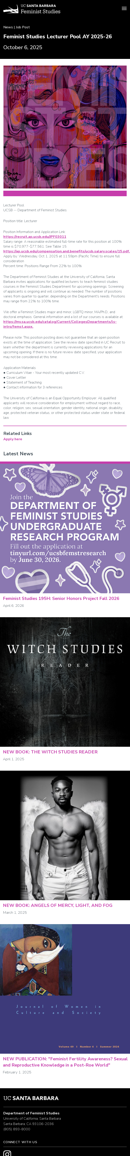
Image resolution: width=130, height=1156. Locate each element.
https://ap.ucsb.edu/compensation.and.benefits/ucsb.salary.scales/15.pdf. (66, 251)
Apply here (12, 439)
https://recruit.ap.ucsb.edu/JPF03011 (34, 236)
